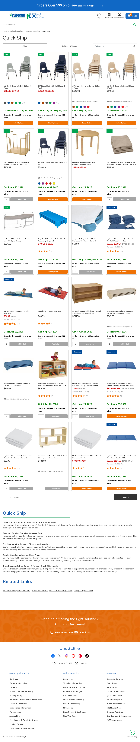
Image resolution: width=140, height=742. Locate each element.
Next (126, 497)
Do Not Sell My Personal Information (25, 700)
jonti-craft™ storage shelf (60, 590)
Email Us (85, 632)
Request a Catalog (115, 679)
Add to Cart (22, 199)
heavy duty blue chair (83, 590)
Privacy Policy (15, 695)
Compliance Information (20, 708)
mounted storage (40, 590)
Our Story (13, 679)
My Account (68, 708)
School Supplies (16, 31)
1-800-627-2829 (64, 632)
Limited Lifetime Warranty (21, 691)
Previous (14, 497)
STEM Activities (114, 708)
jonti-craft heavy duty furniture (16, 590)
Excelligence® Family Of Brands (23, 720)
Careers (13, 687)
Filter (25, 46)
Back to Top (132, 734)
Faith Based (112, 683)
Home (5, 31)
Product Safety (16, 724)
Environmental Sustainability (22, 728)
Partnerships (15, 712)
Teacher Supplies (33, 31)
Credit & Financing (71, 704)
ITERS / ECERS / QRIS (116, 691)
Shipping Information (72, 683)
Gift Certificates (70, 695)
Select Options (19, 123)
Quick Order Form (114, 695)
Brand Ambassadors (116, 704)
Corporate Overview (18, 683)
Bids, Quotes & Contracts (74, 712)
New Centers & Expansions (119, 716)
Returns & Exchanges (72, 691)
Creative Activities (115, 712)
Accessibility (15, 716)
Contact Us (68, 679)
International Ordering (73, 700)
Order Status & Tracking (74, 687)
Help (99, 16)
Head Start (112, 687)
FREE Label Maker (114, 720)
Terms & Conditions (18, 704)
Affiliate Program (114, 700)
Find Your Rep (69, 716)
